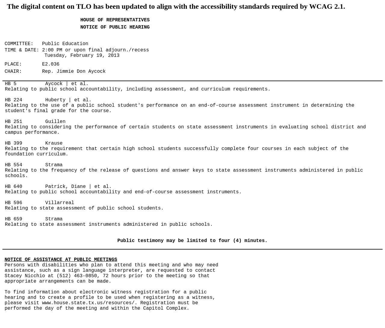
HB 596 (13, 203)
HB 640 (13, 186)
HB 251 (13, 121)
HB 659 (13, 219)
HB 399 (13, 143)
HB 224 (13, 100)
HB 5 (10, 84)
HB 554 (13, 165)
